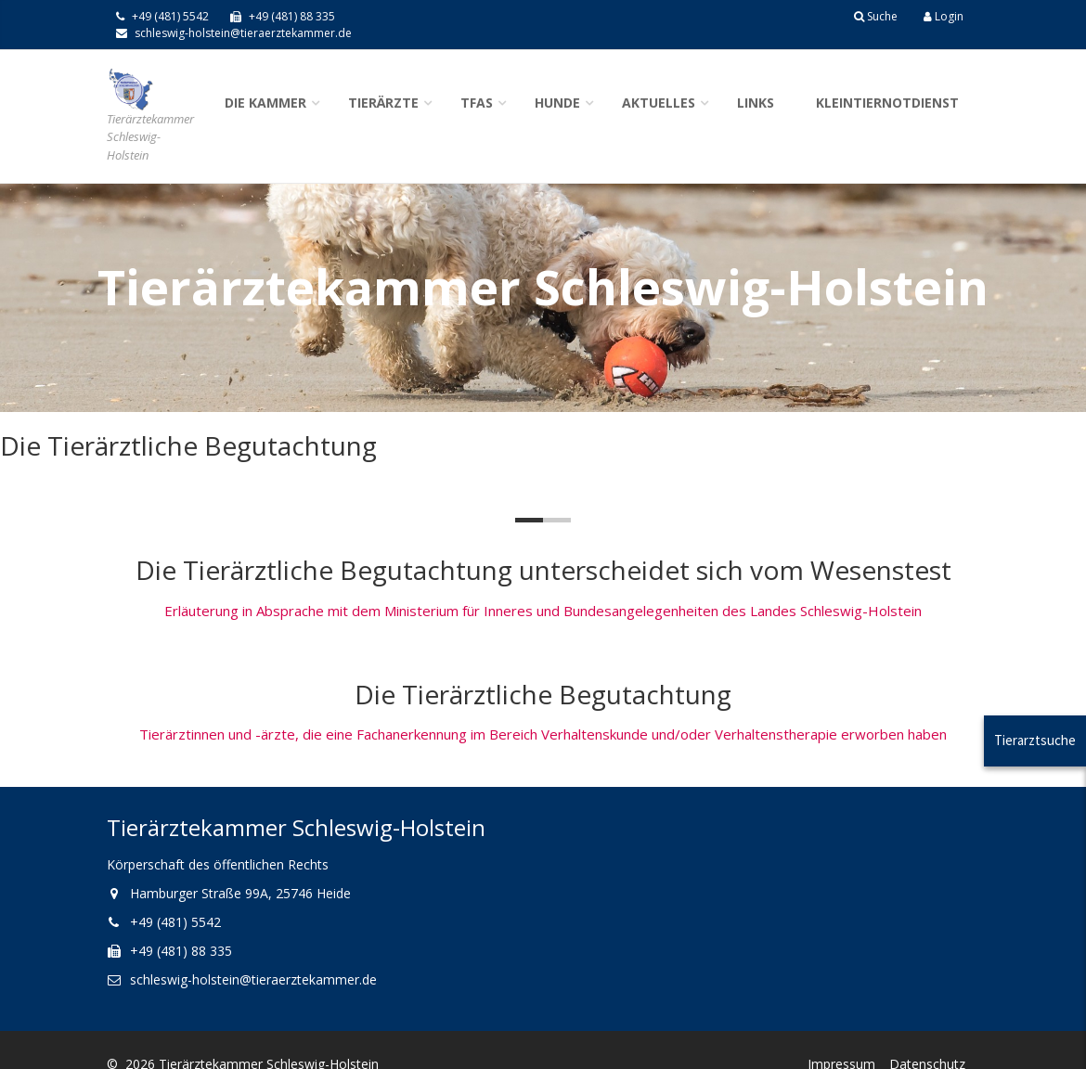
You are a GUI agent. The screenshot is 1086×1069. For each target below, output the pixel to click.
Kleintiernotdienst (887, 102)
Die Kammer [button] (265, 102)
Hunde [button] (557, 102)
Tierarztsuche (1035, 740)
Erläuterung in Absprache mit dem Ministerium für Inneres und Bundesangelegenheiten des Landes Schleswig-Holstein (543, 610)
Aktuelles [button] (658, 102)
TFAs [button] (476, 102)
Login (943, 16)
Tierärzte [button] (383, 102)
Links (755, 102)
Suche (876, 16)
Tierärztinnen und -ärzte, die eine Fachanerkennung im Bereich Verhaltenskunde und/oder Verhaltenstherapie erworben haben (543, 734)
